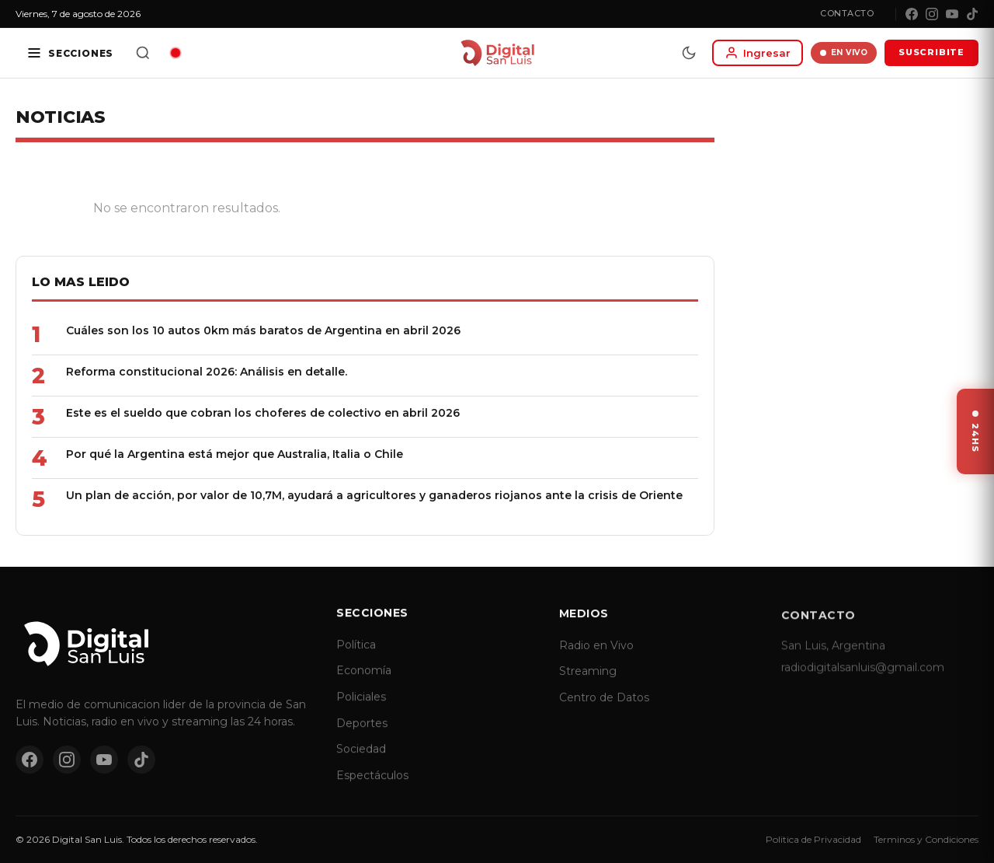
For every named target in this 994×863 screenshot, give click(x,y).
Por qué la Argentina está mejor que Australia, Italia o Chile (234, 454)
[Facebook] (911, 14)
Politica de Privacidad (813, 839)
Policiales (361, 711)
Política (356, 659)
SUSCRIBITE (931, 52)
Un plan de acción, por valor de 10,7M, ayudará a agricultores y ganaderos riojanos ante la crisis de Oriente (374, 495)
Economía (363, 685)
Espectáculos (372, 789)
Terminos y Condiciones (926, 839)
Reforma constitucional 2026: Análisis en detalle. (206, 372)
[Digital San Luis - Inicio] (497, 53)
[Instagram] (932, 14)
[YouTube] (952, 14)
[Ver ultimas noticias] (975, 431)
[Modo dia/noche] (688, 52)
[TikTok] (972, 14)
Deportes (362, 737)
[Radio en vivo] (175, 53)
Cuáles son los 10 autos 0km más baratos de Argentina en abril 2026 (263, 330)
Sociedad (361, 763)
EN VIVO (843, 52)
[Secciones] (70, 53)
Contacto (847, 13)
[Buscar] (142, 52)
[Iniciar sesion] (757, 53)
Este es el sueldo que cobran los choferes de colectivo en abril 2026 (263, 413)
